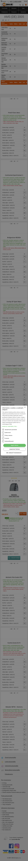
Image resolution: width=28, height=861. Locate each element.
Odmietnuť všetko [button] (14, 449)
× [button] (24, 407)
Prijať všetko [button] (14, 445)
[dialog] (14, 430)
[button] (14, 426)
